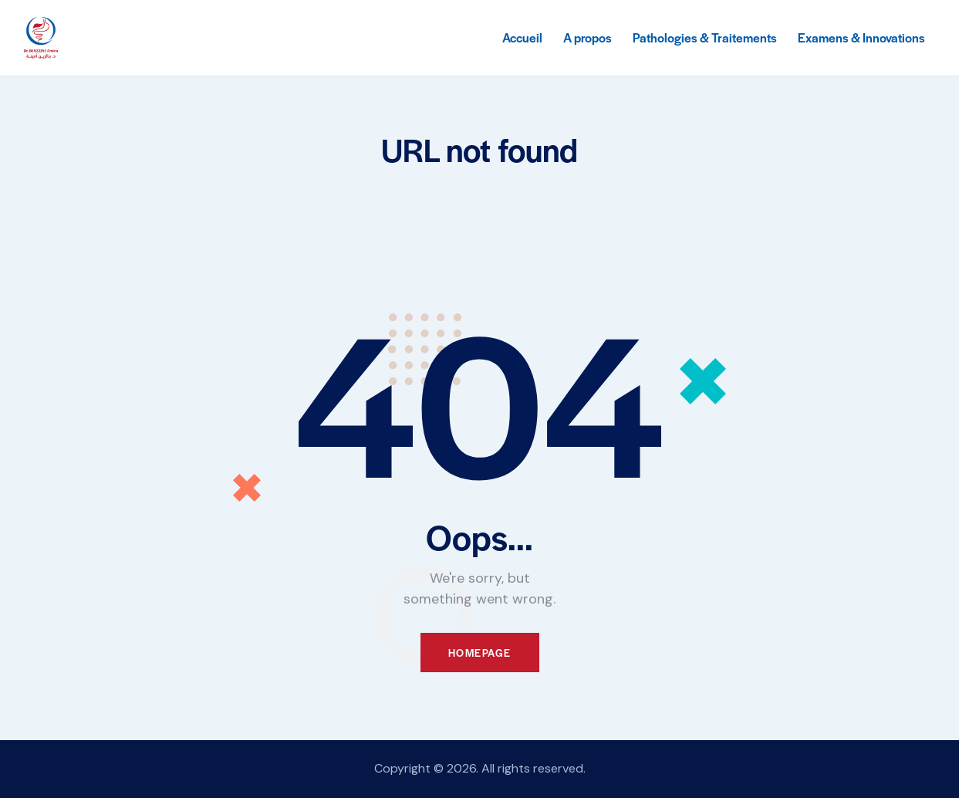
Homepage (480, 652)
